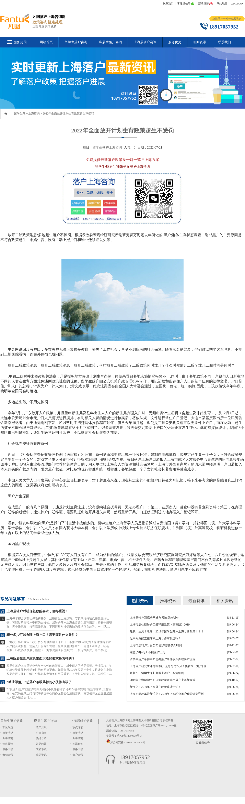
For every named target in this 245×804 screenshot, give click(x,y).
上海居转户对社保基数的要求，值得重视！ (37, 611)
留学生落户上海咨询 (27, 113)
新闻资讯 (199, 42)
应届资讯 (41, 754)
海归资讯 (7, 754)
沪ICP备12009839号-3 (129, 735)
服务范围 (20, 42)
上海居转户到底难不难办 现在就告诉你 (154, 617)
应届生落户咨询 (110, 42)
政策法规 (7, 732)
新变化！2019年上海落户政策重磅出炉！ (155, 686)
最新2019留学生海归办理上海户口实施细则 (157, 673)
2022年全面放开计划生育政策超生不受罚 (68, 113)
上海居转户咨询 (145, 42)
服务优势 (174, 42)
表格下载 (7, 749)
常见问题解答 (12, 599)
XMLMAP (237, 3)
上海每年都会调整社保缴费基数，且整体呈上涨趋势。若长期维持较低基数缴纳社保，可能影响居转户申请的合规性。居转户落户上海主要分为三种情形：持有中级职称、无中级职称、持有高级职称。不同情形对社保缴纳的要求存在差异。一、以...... (59, 622)
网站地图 (222, 3)
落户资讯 (77, 754)
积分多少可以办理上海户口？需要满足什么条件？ (42, 635)
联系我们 (168, 3)
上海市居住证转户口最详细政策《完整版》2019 (160, 624)
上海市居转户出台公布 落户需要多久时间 (156, 645)
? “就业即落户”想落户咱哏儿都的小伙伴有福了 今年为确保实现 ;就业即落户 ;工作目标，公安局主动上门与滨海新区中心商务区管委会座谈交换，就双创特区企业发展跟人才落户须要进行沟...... (59, 693)
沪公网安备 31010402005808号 (127, 742)
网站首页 (46, 42)
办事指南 (7, 738)
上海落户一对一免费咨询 (227, 18)
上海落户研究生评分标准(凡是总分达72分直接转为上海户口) (168, 666)
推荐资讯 (168, 600)
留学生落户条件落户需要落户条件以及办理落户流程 (162, 659)
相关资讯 (225, 600)
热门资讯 (140, 600)
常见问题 (7, 727)
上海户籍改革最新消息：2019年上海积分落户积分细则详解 (167, 693)
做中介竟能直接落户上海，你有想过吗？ (155, 638)
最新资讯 (196, 600)
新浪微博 (203, 3)
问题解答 (77, 743)
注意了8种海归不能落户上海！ (149, 652)
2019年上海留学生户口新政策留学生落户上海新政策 (162, 680)
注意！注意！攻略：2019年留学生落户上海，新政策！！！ (167, 631)
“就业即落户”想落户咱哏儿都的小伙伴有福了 (39, 682)
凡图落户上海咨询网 (118, 720)
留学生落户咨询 (76, 42)
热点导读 (7, 743)
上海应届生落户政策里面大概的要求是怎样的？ (41, 658)
